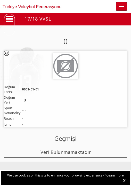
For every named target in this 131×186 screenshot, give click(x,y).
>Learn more (114, 175)
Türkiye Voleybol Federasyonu (32, 6)
